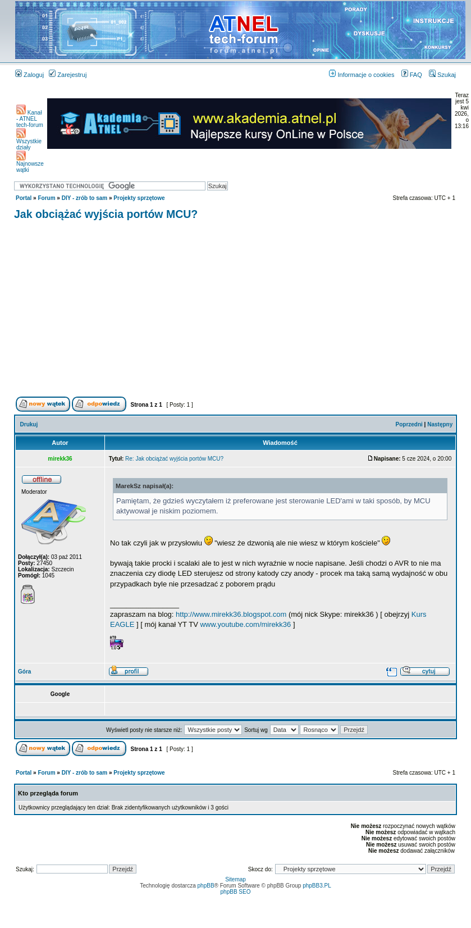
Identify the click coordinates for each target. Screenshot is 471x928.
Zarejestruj (67, 74)
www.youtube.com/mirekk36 (245, 624)
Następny (439, 424)
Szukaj (442, 74)
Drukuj (29, 424)
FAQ (411, 74)
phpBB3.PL (317, 885)
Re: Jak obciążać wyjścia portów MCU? (174, 459)
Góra (24, 671)
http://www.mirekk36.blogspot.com (231, 614)
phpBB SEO (236, 892)
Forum (46, 198)
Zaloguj (29, 74)
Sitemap (235, 879)
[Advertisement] (235, 310)
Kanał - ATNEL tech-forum (29, 119)
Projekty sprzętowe (138, 198)
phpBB (206, 885)
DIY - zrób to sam (85, 198)
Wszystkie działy (29, 142)
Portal (23, 198)
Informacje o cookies (361, 74)
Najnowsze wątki (30, 164)
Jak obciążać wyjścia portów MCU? (106, 214)
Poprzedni (409, 424)
